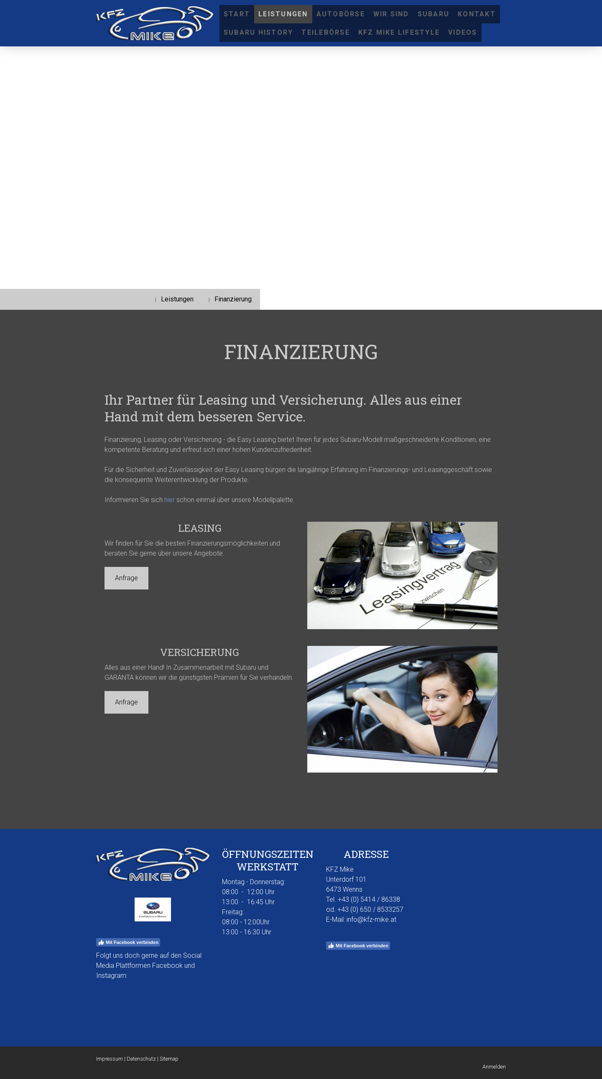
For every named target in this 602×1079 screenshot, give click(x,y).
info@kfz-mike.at (371, 919)
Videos (462, 32)
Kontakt (477, 14)
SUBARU (433, 14)
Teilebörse (325, 32)
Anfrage (126, 578)
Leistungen (283, 14)
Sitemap (169, 1059)
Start (237, 14)
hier (169, 500)
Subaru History (258, 32)
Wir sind (391, 14)
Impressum (109, 1059)
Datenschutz (141, 1059)
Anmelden (494, 1067)
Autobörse (340, 14)
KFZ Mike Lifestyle (399, 32)
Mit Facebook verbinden (128, 942)
